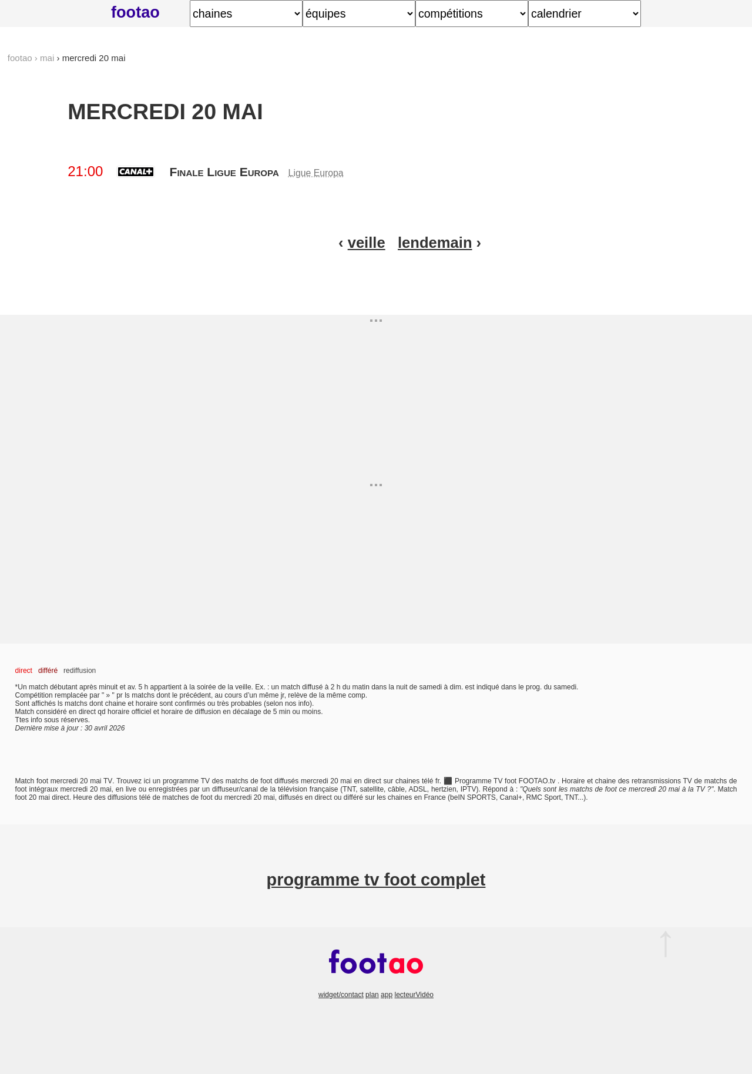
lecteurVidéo (414, 995)
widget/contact (341, 995)
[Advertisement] (376, 397)
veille (366, 242)
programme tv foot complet (376, 879)
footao (135, 12)
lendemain (435, 242)
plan (372, 995)
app (386, 995)
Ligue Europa (316, 173)
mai (47, 58)
